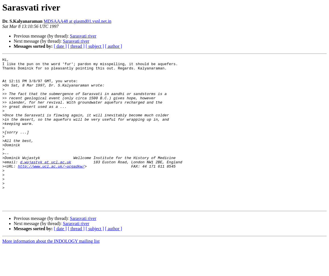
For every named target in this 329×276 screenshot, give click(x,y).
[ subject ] (95, 46)
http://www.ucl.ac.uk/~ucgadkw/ (51, 188)
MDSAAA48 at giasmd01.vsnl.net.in (77, 21)
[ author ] (113, 46)
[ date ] (60, 46)
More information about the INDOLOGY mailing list (51, 271)
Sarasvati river (83, 36)
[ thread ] (76, 46)
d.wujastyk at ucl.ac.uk (45, 183)
